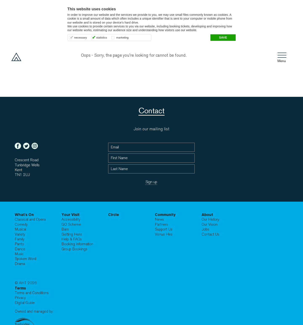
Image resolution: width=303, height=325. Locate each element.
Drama (20, 264)
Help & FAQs (71, 239)
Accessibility (70, 219)
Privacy (20, 298)
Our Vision (210, 224)
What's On (24, 214)
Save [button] (223, 37)
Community (165, 214)
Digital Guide (25, 303)
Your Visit (70, 214)
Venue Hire (164, 234)
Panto (19, 244)
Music (19, 254)
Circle (113, 214)
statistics (101, 37)
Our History (210, 219)
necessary (80, 37)
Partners (161, 224)
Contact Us (210, 234)
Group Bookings (74, 249)
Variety (20, 234)
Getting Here (71, 234)
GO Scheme (71, 224)
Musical (20, 229)
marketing (122, 37)
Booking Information (77, 244)
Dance (20, 249)
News (159, 219)
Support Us (163, 229)
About (207, 214)
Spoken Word (25, 259)
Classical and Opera (30, 219)
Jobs (205, 229)
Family (19, 239)
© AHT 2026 (26, 283)
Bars (65, 229)
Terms (20, 288)
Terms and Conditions (32, 293)
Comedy (21, 224)
